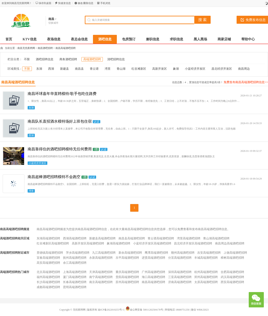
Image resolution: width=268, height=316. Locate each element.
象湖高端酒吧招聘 (118, 243)
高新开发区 (159, 68)
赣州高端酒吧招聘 (183, 252)
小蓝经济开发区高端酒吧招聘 (152, 243)
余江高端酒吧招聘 (74, 262)
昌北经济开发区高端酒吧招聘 (193, 243)
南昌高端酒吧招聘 (65, 48)
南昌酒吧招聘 (45, 48)
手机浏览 (105, 3)
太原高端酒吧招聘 (206, 282)
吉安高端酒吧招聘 (209, 252)
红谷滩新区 (138, 68)
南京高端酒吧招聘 (101, 282)
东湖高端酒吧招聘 (48, 238)
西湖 (51, 68)
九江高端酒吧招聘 (104, 252)
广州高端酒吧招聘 (153, 272)
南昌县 (79, 68)
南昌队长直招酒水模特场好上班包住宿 (60, 121)
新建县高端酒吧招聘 (102, 238)
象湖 (176, 68)
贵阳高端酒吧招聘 (127, 277)
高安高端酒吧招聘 (48, 262)
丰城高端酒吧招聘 (206, 257)
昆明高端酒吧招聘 (74, 287)
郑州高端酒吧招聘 (206, 277)
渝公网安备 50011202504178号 (144, 309)
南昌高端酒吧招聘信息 (18, 82)
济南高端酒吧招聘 (180, 282)
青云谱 (94, 68)
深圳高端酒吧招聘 (180, 272)
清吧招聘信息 (116, 59)
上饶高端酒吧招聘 (235, 252)
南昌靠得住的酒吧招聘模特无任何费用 (60, 149)
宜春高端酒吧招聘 (48, 257)
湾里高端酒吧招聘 (188, 238)
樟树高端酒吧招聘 (232, 257)
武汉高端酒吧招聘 (232, 277)
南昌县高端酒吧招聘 (132, 238)
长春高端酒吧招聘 (74, 282)
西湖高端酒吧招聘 (74, 238)
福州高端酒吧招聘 (48, 277)
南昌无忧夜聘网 (26, 48)
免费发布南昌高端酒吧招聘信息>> (246, 82)
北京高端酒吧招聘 (48, 272)
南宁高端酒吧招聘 (101, 277)
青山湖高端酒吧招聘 (216, 238)
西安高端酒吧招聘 (232, 282)
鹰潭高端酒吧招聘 (156, 252)
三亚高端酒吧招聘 (180, 277)
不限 (27, 59)
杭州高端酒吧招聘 (206, 272)
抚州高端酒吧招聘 (74, 257)
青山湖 (121, 68)
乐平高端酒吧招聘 (127, 257)
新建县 (64, 68)
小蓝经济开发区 (195, 68)
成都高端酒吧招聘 (48, 287)
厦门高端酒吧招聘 (74, 277)
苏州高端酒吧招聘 (127, 282)
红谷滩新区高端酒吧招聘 (53, 243)
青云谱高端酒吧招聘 (161, 238)
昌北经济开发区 (221, 68)
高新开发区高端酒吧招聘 (88, 243)
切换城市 (53, 22)
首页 (8, 39)
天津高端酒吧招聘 (101, 272)
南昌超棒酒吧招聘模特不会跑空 (54, 177)
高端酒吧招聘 (92, 59)
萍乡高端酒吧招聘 (77, 252)
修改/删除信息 (85, 3)
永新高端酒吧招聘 (101, 257)
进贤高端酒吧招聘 (153, 257)
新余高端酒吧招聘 (130, 252)
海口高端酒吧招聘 (153, 277)
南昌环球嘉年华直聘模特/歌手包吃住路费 (62, 94)
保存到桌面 (45, 3)
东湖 (39, 68)
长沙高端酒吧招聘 (48, 282)
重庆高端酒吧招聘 (127, 272)
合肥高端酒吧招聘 (232, 272)
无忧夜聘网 (79, 309)
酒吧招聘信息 (44, 59)
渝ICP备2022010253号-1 (111, 309)
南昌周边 (244, 68)
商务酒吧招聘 (68, 59)
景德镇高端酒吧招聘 (50, 252)
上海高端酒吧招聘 (74, 272)
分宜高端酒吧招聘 (180, 257)
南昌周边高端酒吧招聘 (229, 243)
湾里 (108, 68)
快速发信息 (64, 3)
